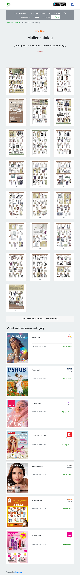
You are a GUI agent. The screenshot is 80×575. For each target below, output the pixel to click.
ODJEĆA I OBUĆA (60, 13)
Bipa (69, 538)
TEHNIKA (36, 17)
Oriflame (69, 468)
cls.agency (18, 572)
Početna (10, 23)
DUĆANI (56, 17)
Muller (17, 23)
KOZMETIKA (34, 13)
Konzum (69, 438)
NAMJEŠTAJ (46, 13)
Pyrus (70, 371)
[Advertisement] (40, 57)
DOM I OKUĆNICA (20, 13)
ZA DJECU (46, 17)
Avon (69, 405)
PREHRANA (25, 17)
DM (69, 339)
